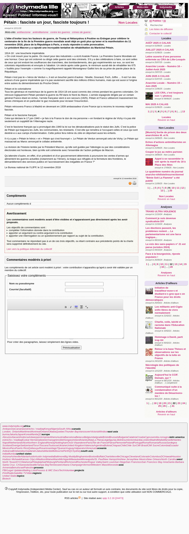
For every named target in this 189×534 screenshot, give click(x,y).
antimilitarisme (41, 32)
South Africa (65, 428)
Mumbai (12, 453)
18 (155, 403)
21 (169, 403)
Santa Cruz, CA (11, 464)
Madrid (153, 439)
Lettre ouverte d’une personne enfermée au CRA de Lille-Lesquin (165, 58)
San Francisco (134, 462)
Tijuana (61, 448)
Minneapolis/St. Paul (92, 459)
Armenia (44, 437)
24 (183, 403)
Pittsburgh (50, 462)
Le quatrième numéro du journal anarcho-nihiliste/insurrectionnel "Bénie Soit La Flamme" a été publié (164, 176)
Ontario (44, 431)
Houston (176, 456)
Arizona (6, 456)
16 (162, 267)
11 (177, 187)
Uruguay (69, 448)
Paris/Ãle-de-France (97, 442)
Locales (166, 38)
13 (183, 111)
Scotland (7, 445)
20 (170, 190)
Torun (36, 445)
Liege (106, 439)
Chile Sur (131, 445)
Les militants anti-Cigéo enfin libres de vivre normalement (168, 309)
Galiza (40, 439)
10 (173, 187)
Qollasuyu (33, 448)
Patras (111, 442)
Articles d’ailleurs (166, 283)
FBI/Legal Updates (12, 470)
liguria (112, 439)
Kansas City (27, 459)
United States (9, 475)
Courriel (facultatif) (20, 289)
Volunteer (69, 470)
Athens (53, 437)
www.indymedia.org (13, 426)
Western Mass (99, 464)
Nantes (177, 439)
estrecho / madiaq (34, 428)
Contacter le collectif (160, 33)
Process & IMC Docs (47, 470)
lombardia (136, 439)
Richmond (71, 462)
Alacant (15, 437)
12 (182, 187)
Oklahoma (26, 462)
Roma (145, 442)
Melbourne (57, 451)
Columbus (155, 456)
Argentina (99, 445)
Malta (160, 439)
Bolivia (107, 445)
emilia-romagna (160, 437)
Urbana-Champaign (72, 464)
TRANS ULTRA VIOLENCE (160, 211)
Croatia (141, 437)
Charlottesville (112, 456)
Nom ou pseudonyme (21, 283)
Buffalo (100, 456)
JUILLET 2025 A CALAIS (159, 49)
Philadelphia (38, 462)
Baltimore (59, 456)
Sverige (16, 445)
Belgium (88, 437)
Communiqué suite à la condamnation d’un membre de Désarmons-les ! (169, 391)
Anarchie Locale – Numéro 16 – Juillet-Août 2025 (163, 68)
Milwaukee (75, 459)
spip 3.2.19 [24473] (113, 498)
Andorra (24, 437)
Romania (154, 442)
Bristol (105, 437)
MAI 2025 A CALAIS (156, 104)
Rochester (82, 462)
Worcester (113, 464)
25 (159, 406)
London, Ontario (11, 431)
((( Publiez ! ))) (157, 20)
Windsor (103, 431)
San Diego (120, 462)
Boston (93, 456)
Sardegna (171, 442)
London (146, 439)
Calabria (132, 437)
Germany (49, 439)
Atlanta (24, 456)
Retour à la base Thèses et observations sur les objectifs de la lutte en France (170, 354)
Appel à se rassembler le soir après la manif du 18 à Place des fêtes (170, 161)
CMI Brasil (141, 445)
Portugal (138, 442)
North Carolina (169, 459)
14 (180, 264)
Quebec (60, 431)
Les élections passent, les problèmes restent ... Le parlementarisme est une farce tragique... (163, 233)
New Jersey (127, 459)
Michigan (64, 459)
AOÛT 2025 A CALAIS (158, 42)
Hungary (67, 439)
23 (179, 403)
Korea (27, 434)
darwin (32, 451)
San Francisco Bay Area (155, 462)
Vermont (87, 464)
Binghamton (82, 456)
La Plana (98, 439)
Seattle (33, 464)
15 (185, 264)
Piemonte (120, 442)
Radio (10, 473)
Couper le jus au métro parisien (163, 151)
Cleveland (134, 456)
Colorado (145, 456)
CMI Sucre (153, 445)
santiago (52, 448)
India (5, 453)
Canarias (20, 428)
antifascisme (24, 32)
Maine (49, 459)
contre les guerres (60, 32)
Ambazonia (8, 428)
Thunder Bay (72, 431)
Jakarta (13, 434)
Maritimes (25, 431)
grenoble (58, 439)
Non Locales (166, 127)
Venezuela (91, 448)
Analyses (166, 206)
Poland (129, 442)
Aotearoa (7, 451)
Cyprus (148, 437)
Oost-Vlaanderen (77, 442)
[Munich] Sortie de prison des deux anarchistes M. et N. (165, 134)
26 (164, 406)
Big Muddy (70, 456)
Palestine (29, 467)
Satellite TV (20, 473)
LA (35, 459)
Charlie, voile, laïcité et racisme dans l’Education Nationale (169, 324)
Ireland (76, 439)
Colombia (164, 445)
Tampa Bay (43, 464)
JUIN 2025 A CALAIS (157, 76)
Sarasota (24, 464)
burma (5, 434)
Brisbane (17, 451)
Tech (61, 470)
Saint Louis (108, 462)
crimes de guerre (81, 32)
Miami (56, 459)
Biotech (6, 478)
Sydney (77, 451)
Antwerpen (34, 437)
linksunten (125, 439)
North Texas (8, 462)
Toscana (43, 445)
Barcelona (70, 437)
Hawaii (168, 456)
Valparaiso (80, 448)
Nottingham (61, 442)
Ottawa (52, 431)
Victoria (94, 431)
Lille (118, 439)
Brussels (114, 437)
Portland (61, 462)
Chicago (124, 456)
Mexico (6, 448)
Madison (41, 459)
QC (40, 434)
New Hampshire (112, 459)
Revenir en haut (166, 120)
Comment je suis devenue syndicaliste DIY (160, 220)
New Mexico (140, 459)
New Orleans (154, 459)
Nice (25, 442)
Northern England (37, 442)
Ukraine (62, 445)
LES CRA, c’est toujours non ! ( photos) (169, 94)
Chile (123, 445)
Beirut (15, 467)
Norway (51, 442)
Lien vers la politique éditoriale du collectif (29, 249)
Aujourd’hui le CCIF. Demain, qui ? (166, 376)
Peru (12, 448)
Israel (21, 467)
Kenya (47, 428)
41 (173, 406)
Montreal (35, 431)
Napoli (5, 442)
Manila (34, 434)
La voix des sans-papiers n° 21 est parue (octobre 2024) (165, 246)
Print (4, 473)
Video (29, 473)
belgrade (98, 437)
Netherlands (16, 442)
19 (160, 403)
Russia (162, 442)
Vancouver (84, 431)
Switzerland (26, 445)
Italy (91, 439)
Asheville (15, 456)
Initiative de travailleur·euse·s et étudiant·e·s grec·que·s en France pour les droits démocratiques (165, 293)
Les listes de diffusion (161, 29)
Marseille (168, 439)
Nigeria (55, 428)
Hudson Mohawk (11, 459)
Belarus (80, 437)
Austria (61, 437)
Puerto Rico (21, 448)
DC (162, 456)
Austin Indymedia (44, 456)
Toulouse (53, 445)
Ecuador (174, 445)
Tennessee (55, 464)
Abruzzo (6, 437)
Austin (31, 456)
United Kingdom (75, 445)
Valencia (89, 445)
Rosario (43, 448)
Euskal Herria (29, 439)
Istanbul (84, 439)
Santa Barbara (176, 462)
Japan (21, 434)
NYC (18, 462)
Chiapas (115, 445)
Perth (66, 451)
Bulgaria (123, 437)
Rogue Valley (95, 462)
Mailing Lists (29, 470)
